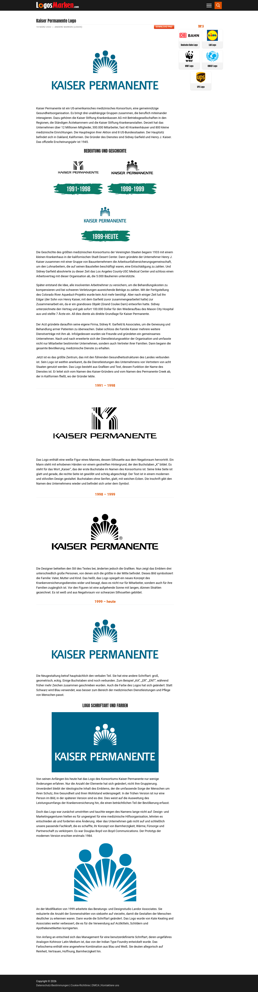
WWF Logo (189, 66)
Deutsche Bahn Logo (189, 45)
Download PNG (164, 27)
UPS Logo (201, 86)
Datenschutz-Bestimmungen (52, 985)
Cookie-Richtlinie (80, 985)
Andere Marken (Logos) (68, 27)
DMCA (95, 985)
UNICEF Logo (212, 66)
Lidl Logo (212, 45)
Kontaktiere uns (110, 985)
